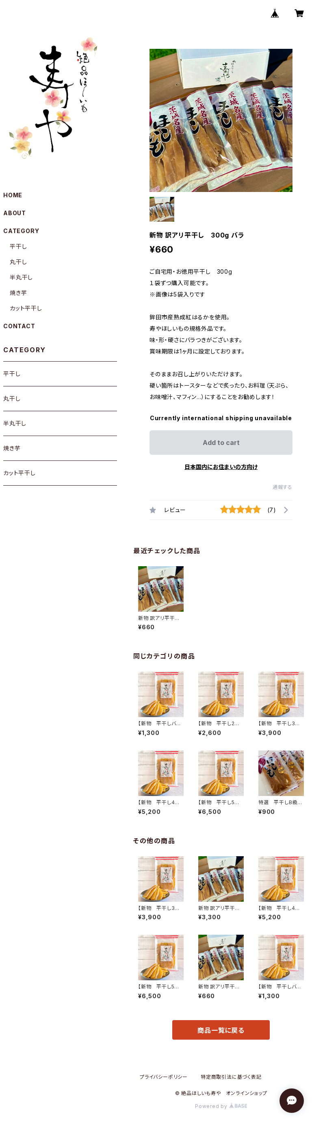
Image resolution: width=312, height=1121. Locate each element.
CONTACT (19, 326)
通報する (282, 487)
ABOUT (14, 212)
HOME (12, 195)
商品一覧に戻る (221, 1030)
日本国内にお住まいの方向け (221, 466)
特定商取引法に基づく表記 (231, 1077)
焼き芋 (18, 292)
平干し (18, 246)
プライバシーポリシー (164, 1077)
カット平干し (26, 308)
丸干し (18, 261)
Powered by (221, 1106)
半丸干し (21, 277)
